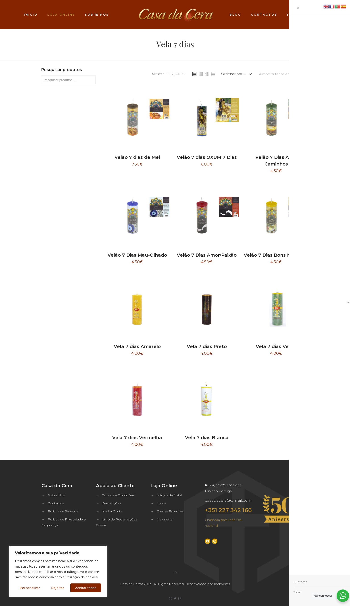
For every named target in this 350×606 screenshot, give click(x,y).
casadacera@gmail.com (228, 500)
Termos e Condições (118, 495)
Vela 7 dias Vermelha (137, 437)
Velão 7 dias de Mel (137, 157)
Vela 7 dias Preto (207, 346)
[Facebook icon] (175, 598)
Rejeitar (57, 588)
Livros (161, 503)
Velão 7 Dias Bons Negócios (276, 255)
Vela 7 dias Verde (276, 346)
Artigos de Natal (169, 495)
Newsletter (165, 519)
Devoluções (111, 503)
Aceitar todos (85, 588)
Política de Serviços (63, 511)
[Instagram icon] (179, 598)
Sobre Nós (56, 495)
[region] (58, 571)
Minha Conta (112, 511)
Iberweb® (222, 584)
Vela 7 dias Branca (207, 437)
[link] (167, 74)
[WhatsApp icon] (170, 598)
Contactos (56, 503)
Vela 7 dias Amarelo (137, 346)
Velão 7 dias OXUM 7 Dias (207, 157)
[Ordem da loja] (237, 74)
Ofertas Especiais (170, 511)
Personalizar (30, 588)
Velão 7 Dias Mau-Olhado (137, 255)
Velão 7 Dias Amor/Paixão (207, 255)
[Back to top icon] (175, 572)
